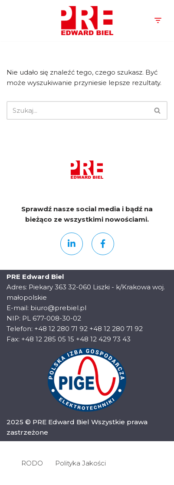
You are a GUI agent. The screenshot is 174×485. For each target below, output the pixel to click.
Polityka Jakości (80, 463)
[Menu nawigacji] (157, 20)
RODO (32, 463)
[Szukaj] (77, 110)
